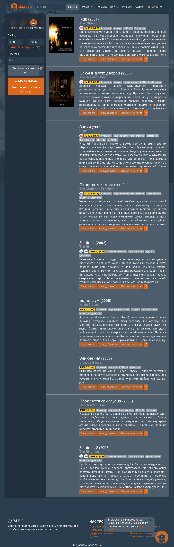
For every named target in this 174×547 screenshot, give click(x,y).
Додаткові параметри (26, 70)
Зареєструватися (133, 6)
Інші (89, 19)
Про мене (101, 6)
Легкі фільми (98, 526)
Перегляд (13, 54)
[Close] (150, 520)
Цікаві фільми (99, 530)
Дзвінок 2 (94, 449)
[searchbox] (26, 60)
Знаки (90, 127)
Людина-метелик (102, 184)
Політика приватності (144, 536)
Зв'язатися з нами (143, 533)
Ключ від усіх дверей (105, 73)
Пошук (72, 6)
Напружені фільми (101, 533)
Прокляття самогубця (106, 403)
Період (12, 35)
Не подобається (108, 59)
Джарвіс (21, 6)
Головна (86, 6)
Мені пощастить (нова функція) (26, 89)
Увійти (114, 6)
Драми (94, 536)
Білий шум (95, 300)
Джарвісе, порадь (25, 80)
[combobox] (26, 60)
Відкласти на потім (131, 59)
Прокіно (155, 6)
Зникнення (95, 358)
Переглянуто (88, 59)
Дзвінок (92, 242)
